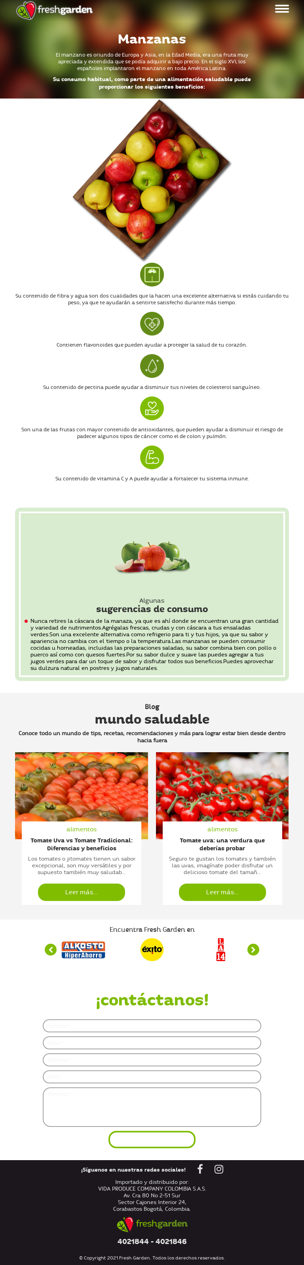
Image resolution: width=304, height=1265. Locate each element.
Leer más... (81, 892)
